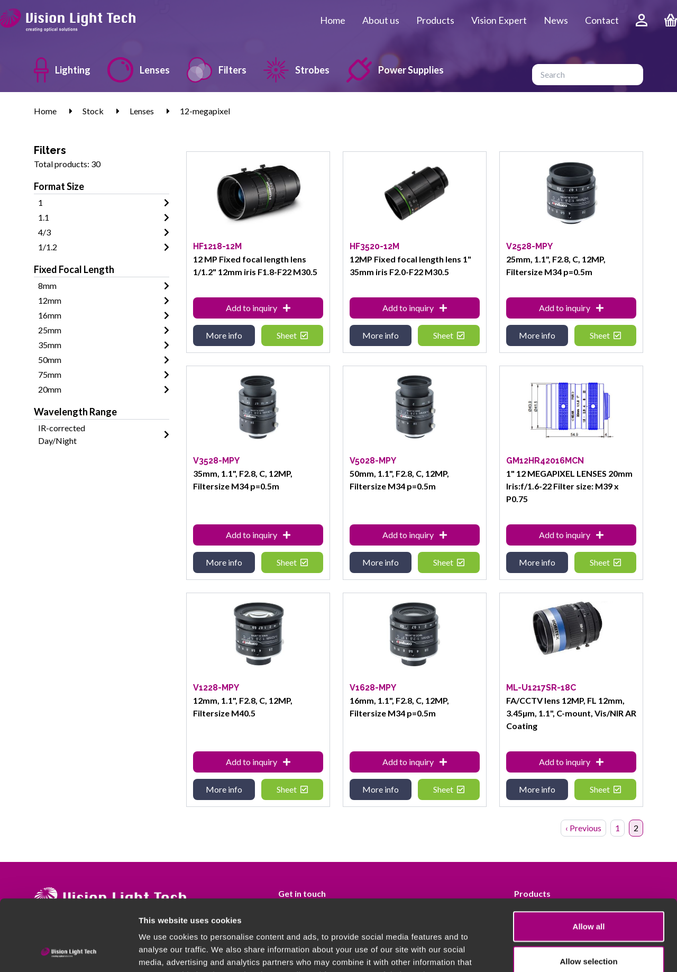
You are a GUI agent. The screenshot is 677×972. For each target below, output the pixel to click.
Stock (93, 111)
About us (380, 20)
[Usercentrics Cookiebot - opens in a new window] (68, 951)
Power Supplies (395, 70)
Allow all (589, 859)
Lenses (138, 70)
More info (224, 335)
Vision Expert (499, 20)
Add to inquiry (258, 308)
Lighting (62, 70)
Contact (602, 20)
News (556, 20)
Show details (555, 951)
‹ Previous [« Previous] (583, 828)
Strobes (296, 70)
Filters (216, 70)
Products (435, 20)
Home (332, 20)
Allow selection (588, 894)
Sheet (292, 335)
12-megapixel (205, 111)
